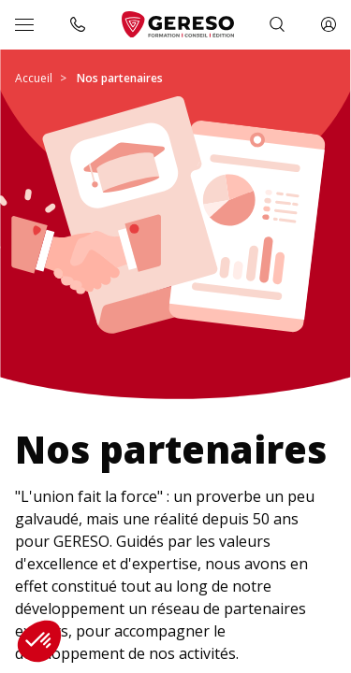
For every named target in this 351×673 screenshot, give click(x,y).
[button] (39, 641)
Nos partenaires (120, 78)
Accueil (33, 78)
